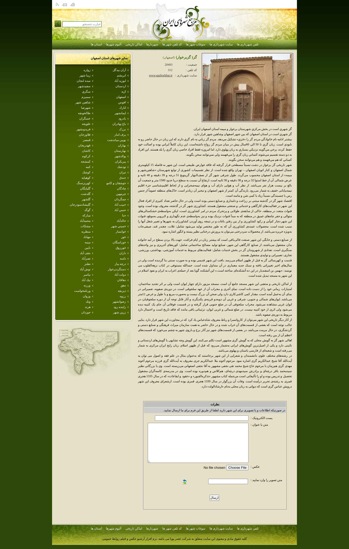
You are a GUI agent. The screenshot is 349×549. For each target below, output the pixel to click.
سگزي (86, 91)
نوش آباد (85, 269)
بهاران (122, 145)
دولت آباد (120, 274)
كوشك (86, 172)
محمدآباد (85, 221)
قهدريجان (84, 145)
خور (123, 237)
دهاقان (121, 280)
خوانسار (121, 231)
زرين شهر (119, 312)
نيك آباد (86, 280)
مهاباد (87, 237)
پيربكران (120, 161)
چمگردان (120, 199)
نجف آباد (85, 253)
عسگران (85, 118)
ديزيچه (122, 291)
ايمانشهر (120, 113)
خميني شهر (118, 226)
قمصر (87, 140)
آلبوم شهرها (113, 44)
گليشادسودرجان (80, 204)
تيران (122, 172)
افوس (122, 102)
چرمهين (121, 194)
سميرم (86, 97)
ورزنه (87, 285)
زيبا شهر (85, 75)
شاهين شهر (83, 102)
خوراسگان (119, 242)
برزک (122, 129)
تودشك (121, 167)
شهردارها (152, 44)
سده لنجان (84, 81)
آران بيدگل (119, 70)
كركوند (86, 156)
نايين (88, 247)
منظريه (86, 231)
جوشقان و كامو (116, 183)
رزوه (123, 296)
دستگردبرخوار (117, 269)
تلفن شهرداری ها (247, 44)
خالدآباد (121, 221)
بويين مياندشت (116, 140)
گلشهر (86, 199)
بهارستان (120, 151)
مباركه (86, 215)
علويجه (86, 124)
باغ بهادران (119, 124)
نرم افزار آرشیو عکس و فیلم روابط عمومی (129, 539)
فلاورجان (85, 134)
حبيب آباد (120, 204)
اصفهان (121, 97)
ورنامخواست (82, 291)
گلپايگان (85, 188)
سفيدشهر (84, 86)
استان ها (96, 44)
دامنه (123, 258)
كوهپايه (86, 177)
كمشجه (86, 161)
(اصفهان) (169, 57)
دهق (123, 285)
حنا (124, 215)
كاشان (86, 151)
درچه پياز (120, 264)
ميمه (88, 242)
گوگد (87, 210)
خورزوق (121, 247)
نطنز (87, 264)
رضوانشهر (119, 301)
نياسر (87, 274)
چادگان (121, 188)
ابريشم (121, 75)
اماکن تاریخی (133, 44)
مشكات (86, 226)
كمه (88, 167)
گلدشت (86, 194)
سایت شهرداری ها (221, 44)
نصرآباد (86, 258)
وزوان (87, 296)
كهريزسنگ (84, 183)
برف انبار (120, 134)
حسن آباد (120, 210)
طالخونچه (84, 113)
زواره (87, 70)
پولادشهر (120, 156)
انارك (122, 107)
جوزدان (86, 312)
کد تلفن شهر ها (172, 44)
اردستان (120, 86)
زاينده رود (120, 307)
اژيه (123, 91)
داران (122, 253)
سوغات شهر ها (195, 44)
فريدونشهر (83, 129)
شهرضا (86, 107)
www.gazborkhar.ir (161, 75)
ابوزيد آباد (120, 81)
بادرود (122, 118)
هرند (88, 307)
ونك (88, 301)
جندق (122, 177)
